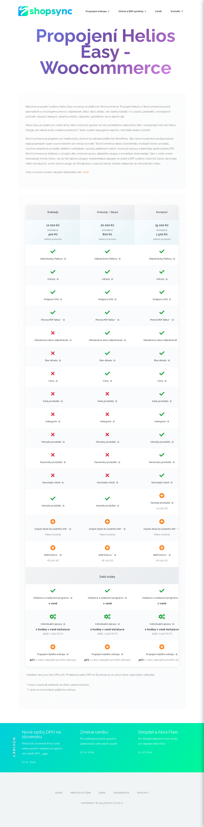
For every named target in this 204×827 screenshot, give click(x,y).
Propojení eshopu (97, 11)
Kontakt (177, 11)
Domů (58, 792)
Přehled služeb (80, 792)
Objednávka (121, 792)
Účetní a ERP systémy (132, 11)
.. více (44, 753)
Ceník (158, 11)
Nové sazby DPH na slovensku (41, 734)
